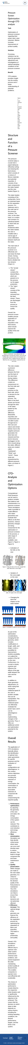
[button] (25, 2)
